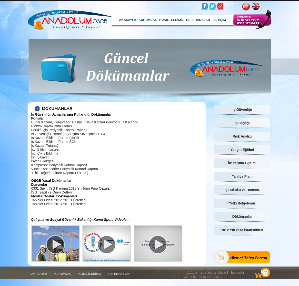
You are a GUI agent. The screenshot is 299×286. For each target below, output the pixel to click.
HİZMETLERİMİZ (171, 20)
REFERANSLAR (198, 20)
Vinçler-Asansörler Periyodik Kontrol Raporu (64, 169)
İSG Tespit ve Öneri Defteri (51, 192)
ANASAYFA (127, 20)
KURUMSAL (148, 20)
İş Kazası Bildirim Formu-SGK (54, 142)
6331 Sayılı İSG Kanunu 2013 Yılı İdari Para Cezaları (71, 188)
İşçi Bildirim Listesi (45, 149)
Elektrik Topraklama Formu (51, 126)
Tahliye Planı (242, 176)
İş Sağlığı (242, 123)
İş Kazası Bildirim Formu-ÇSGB (55, 138)
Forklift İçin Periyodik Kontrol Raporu (59, 130)
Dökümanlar (242, 217)
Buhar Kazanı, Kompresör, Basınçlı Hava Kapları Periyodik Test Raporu (85, 122)
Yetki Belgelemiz (242, 203)
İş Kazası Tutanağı (45, 146)
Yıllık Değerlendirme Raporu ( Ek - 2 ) (59, 173)
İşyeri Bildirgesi (42, 161)
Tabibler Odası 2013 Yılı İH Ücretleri (58, 204)
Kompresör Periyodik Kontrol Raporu (59, 165)
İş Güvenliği (242, 109)
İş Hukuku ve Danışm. (242, 190)
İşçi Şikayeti (40, 157)
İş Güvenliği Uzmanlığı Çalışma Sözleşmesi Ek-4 (68, 134)
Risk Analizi (242, 136)
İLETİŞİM (219, 20)
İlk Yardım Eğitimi (242, 163)
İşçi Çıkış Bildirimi (44, 153)
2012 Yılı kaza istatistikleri (242, 230)
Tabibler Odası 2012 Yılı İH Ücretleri (58, 200)
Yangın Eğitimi (242, 150)
